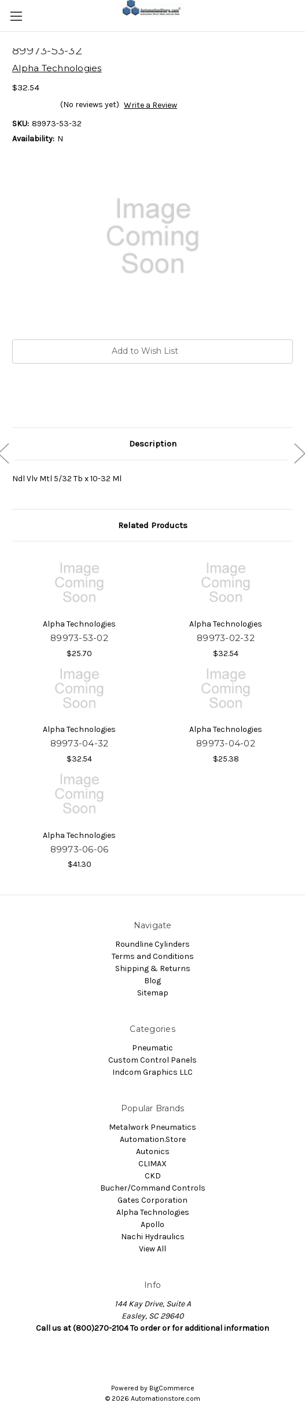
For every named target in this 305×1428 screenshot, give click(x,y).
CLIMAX (152, 1164)
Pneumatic (152, 1048)
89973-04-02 (225, 743)
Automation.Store (153, 1139)
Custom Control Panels (152, 1060)
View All (152, 1249)
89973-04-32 (79, 743)
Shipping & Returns (152, 968)
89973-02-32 (226, 637)
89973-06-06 (79, 849)
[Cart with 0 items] (298, 15)
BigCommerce (171, 1388)
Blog (152, 981)
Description (153, 443)
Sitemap (152, 993)
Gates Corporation (152, 1200)
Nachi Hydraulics (153, 1237)
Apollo (152, 1224)
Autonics (153, 1151)
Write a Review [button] (150, 105)
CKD (153, 1176)
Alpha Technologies (152, 1212)
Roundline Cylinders (152, 944)
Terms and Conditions (153, 956)
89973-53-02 (79, 637)
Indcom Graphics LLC (152, 1072)
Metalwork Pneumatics (152, 1127)
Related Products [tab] (153, 525)
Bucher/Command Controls (152, 1188)
